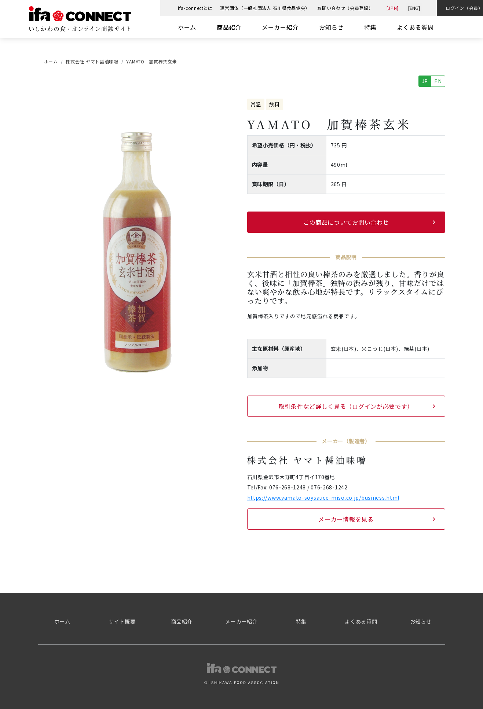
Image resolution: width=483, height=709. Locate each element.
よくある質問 (415, 27)
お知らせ (331, 27)
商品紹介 (229, 27)
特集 (370, 27)
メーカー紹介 (280, 27)
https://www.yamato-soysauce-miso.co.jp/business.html (323, 497)
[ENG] (414, 8)
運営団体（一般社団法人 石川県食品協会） (265, 8)
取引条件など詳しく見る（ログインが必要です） (346, 406)
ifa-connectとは (195, 8)
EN (438, 81)
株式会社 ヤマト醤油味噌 (92, 62)
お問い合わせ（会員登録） (345, 8)
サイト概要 (122, 621)
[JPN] (393, 8)
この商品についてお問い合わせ (346, 222)
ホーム (187, 27)
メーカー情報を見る (345, 519)
